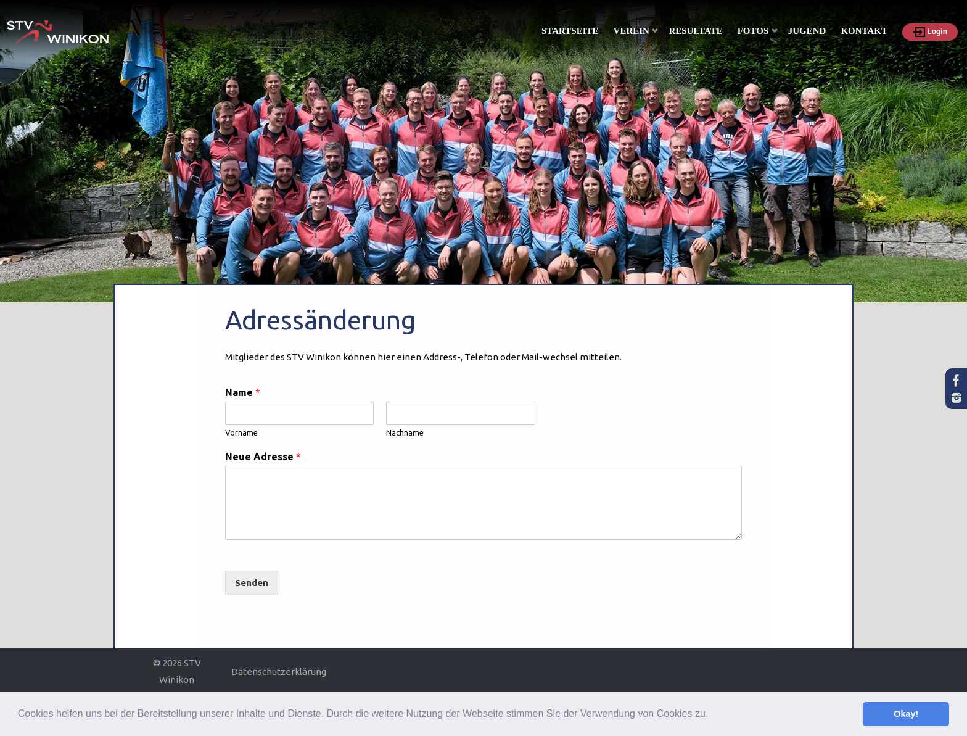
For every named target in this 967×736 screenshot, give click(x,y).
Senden (251, 582)
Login (930, 32)
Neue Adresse (263, 456)
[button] (713, 715)
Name (242, 392)
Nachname (405, 432)
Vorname (241, 432)
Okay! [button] (906, 714)
